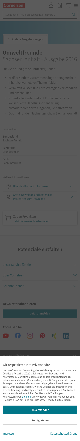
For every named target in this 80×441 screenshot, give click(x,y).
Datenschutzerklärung (63, 433)
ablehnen (27, 396)
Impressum (9, 433)
